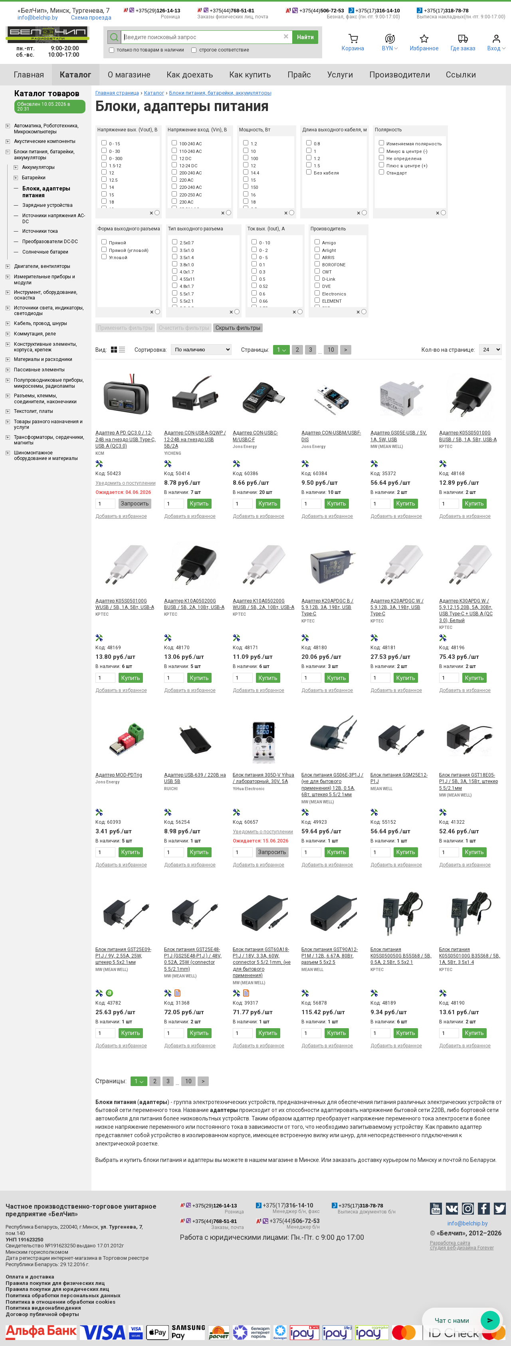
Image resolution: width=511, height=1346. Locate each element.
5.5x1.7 (183, 294)
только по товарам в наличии (146, 50)
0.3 (258, 272)
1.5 (313, 165)
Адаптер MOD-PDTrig (118, 775)
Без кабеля (322, 173)
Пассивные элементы (39, 370)
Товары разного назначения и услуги (48, 424)
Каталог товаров (46, 93)
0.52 (259, 286)
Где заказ (463, 48)
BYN (387, 48)
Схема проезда (91, 17)
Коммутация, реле (35, 334)
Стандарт (393, 173)
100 (250, 158)
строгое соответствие (220, 50)
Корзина (353, 48)
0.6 (258, 294)
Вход (494, 48)
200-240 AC (187, 173)
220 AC (182, 180)
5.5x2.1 (183, 301)
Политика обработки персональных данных (63, 1295)
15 (107, 195)
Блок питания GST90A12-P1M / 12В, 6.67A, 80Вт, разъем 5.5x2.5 (329, 956)
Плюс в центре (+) (403, 165)
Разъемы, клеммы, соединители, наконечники (45, 398)
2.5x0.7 (183, 243)
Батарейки (34, 177)
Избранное (424, 48)
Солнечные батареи (45, 252)
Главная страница (117, 92)
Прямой (113, 243)
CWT (323, 272)
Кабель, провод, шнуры (40, 323)
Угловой (114, 257)
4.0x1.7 (183, 272)
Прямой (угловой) (125, 250)
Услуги (340, 74)
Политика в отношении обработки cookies (60, 1302)
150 (250, 187)
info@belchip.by (38, 17)
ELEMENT (328, 301)
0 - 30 (110, 151)
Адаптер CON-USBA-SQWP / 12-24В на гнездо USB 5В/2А (195, 439)
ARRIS (325, 257)
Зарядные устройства (47, 205)
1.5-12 (111, 165)
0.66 (259, 301)
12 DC (181, 158)
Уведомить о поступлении (125, 483)
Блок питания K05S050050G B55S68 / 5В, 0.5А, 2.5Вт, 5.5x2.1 (401, 956)
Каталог (154, 92)
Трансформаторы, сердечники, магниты (49, 440)
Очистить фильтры (184, 328)
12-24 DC (184, 165)
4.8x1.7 (183, 286)
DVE (323, 286)
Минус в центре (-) (403, 151)
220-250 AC (187, 195)
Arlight (325, 250)
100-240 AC (187, 144)
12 (107, 173)
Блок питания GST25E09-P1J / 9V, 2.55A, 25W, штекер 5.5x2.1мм (123, 956)
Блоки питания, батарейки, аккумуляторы (44, 154)
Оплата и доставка (30, 1277)
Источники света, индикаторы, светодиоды (49, 310)
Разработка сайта (468, 1245)
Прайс (299, 74)
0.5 (258, 279)
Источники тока (40, 231)
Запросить (135, 503)
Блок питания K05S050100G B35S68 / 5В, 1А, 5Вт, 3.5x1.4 (469, 956)
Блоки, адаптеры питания (46, 191)
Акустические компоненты (44, 141)
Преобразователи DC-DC (50, 241)
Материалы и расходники (43, 359)
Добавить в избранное (121, 516)
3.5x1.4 (183, 257)
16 (249, 195)
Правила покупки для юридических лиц (57, 1289)
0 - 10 (261, 243)
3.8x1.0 (183, 265)
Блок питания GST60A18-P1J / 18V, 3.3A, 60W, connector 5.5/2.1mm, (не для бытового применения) (262, 963)
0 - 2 (259, 250)
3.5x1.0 (183, 250)
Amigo (325, 243)
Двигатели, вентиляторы (42, 266)
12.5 (109, 180)
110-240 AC (187, 151)
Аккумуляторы (38, 167)
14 (107, 187)
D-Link (325, 279)
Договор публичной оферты (42, 1314)
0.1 (258, 265)
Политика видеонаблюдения (43, 1308)
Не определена (400, 158)
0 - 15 (110, 144)
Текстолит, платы (33, 411)
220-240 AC (187, 187)
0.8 (313, 144)
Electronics (330, 294)
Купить (199, 503)
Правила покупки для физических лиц (55, 1283)
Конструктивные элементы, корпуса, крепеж (45, 347)
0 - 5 (259, 257)
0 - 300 (111, 158)
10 (249, 151)
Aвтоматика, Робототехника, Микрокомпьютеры (46, 128)
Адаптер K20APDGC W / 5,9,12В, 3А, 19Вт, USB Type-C (397, 607)
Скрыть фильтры (238, 328)
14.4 (251, 173)
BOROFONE (330, 265)
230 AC (182, 202)
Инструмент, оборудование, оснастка (45, 295)
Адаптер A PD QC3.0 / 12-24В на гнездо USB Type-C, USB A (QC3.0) (125, 439)
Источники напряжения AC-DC (53, 218)
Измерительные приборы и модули (44, 279)
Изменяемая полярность (410, 144)
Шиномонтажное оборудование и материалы (46, 455)
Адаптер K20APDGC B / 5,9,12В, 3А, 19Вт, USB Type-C (327, 607)
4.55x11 (183, 279)
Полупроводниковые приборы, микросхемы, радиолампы (49, 383)
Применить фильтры (125, 328)
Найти (305, 37)
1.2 (250, 144)
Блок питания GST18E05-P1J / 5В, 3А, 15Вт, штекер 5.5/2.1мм (468, 781)
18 (107, 202)
